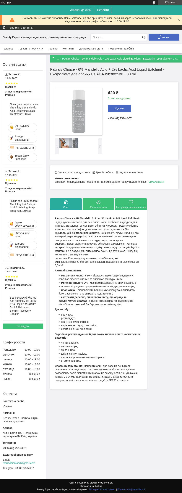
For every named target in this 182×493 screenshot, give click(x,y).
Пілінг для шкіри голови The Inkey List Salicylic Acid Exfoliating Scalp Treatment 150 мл (24, 109)
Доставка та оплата (91, 48)
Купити (119, 108)
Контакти (68, 48)
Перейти (103, 10)
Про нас (52, 48)
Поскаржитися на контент (102, 489)
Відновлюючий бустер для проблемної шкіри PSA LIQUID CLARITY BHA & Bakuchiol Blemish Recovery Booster (23, 306)
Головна (8, 48)
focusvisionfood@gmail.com (19, 463)
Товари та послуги (29, 48)
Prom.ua (108, 482)
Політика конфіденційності (131, 489)
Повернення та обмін (121, 48)
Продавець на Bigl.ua (91, 486)
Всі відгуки (23, 326)
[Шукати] (143, 37)
